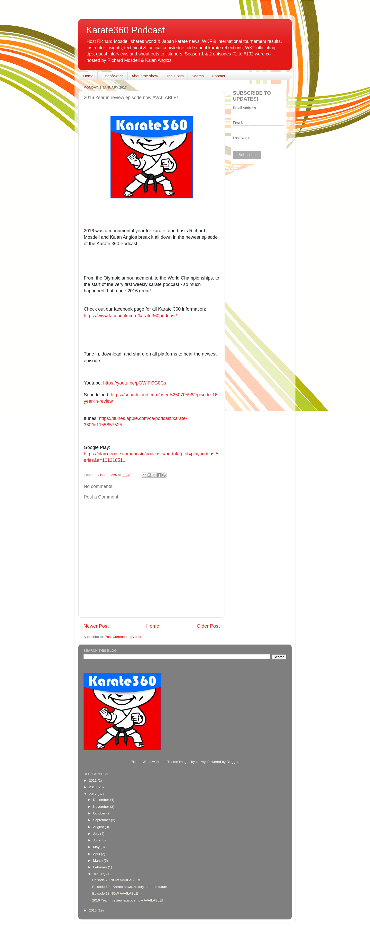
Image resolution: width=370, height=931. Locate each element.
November (101, 807)
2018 (93, 787)
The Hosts (174, 76)
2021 (93, 780)
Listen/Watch (112, 76)
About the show (145, 76)
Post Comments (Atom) (123, 637)
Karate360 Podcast (125, 30)
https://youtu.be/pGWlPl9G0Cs (134, 383)
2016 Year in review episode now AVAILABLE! (127, 900)
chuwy (200, 762)
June (97, 840)
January (99, 874)
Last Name (241, 138)
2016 (93, 910)
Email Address (244, 108)
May (96, 847)
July (96, 834)
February (100, 867)
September (102, 820)
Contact (218, 76)
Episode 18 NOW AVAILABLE (115, 893)
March (98, 860)
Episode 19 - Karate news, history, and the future (129, 887)
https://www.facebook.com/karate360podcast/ (130, 315)
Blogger (232, 762)
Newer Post (96, 626)
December (101, 800)
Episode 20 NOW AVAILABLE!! (116, 880)
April (97, 854)
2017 (93, 794)
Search (198, 76)
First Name (241, 123)
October (99, 813)
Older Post (208, 626)
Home (88, 76)
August (99, 827)
